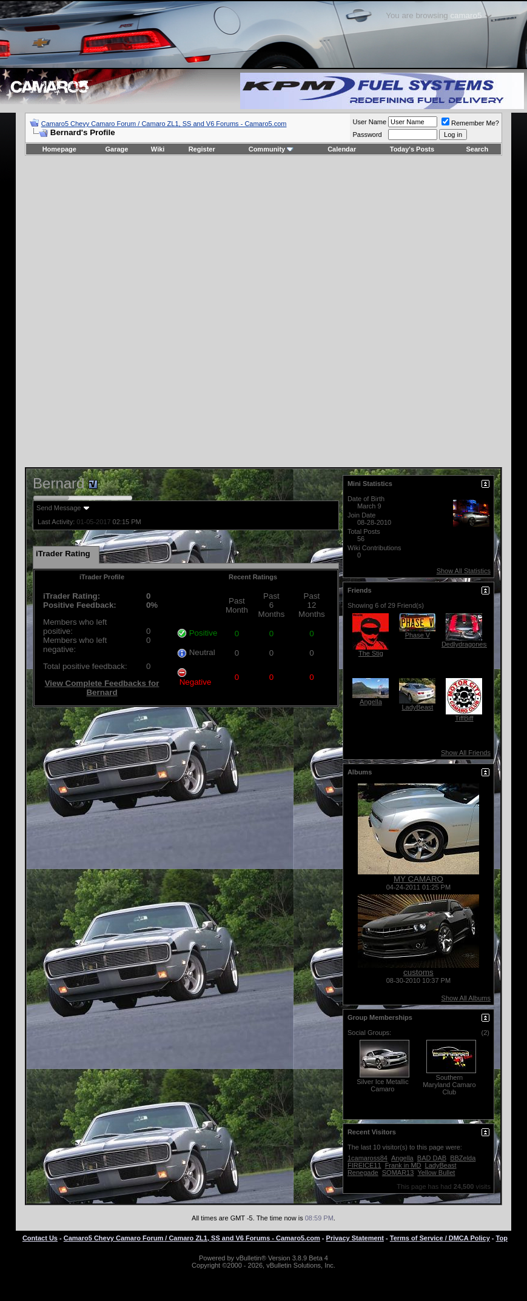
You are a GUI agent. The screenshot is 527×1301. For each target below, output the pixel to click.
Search (477, 149)
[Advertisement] (254, 311)
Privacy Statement (355, 1238)
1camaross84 (367, 1158)
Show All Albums (466, 998)
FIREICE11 (364, 1165)
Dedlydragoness (465, 644)
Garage (117, 149)
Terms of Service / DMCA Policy (440, 1238)
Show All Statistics (464, 570)
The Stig (370, 653)
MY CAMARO (418, 878)
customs (418, 972)
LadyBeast (417, 707)
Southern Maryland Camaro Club (449, 1085)
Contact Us (40, 1238)
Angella (371, 701)
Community (271, 149)
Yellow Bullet (436, 1172)
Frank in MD (403, 1165)
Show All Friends (466, 752)
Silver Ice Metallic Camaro (383, 1085)
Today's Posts (412, 149)
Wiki (158, 149)
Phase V (418, 635)
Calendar (341, 149)
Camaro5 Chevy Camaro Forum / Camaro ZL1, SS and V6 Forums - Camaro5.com (164, 123)
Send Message (58, 507)
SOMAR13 (398, 1172)
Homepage (59, 149)
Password (366, 134)
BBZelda (462, 1158)
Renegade (362, 1172)
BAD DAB (431, 1158)
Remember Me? (470, 123)
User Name (369, 121)
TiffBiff (464, 718)
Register (202, 149)
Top (502, 1238)
